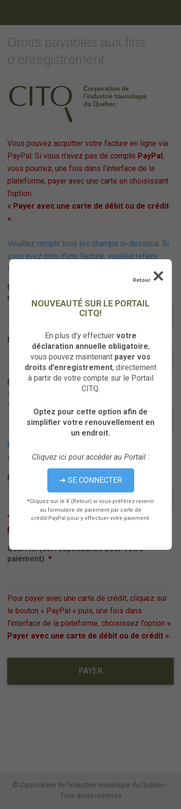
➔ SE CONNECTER (90, 480)
